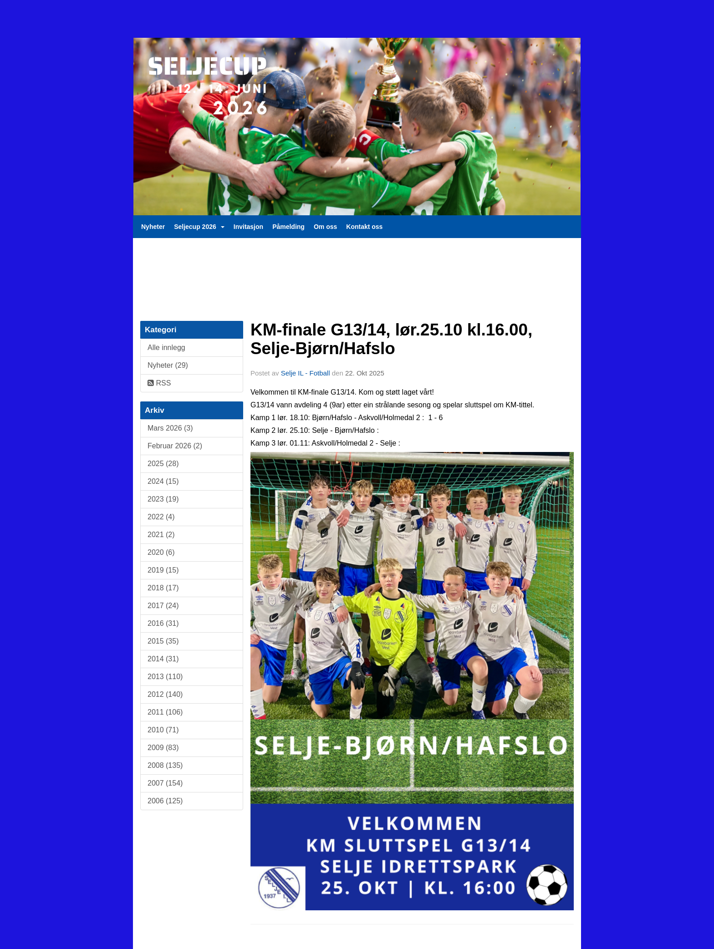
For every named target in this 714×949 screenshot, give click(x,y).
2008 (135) (165, 765)
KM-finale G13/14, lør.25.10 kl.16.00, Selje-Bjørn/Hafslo (391, 339)
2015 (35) (163, 641)
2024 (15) (163, 481)
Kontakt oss (364, 226)
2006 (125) (165, 801)
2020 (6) (161, 552)
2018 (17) (163, 588)
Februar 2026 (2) (175, 446)
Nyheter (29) (168, 365)
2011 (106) (165, 712)
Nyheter (153, 226)
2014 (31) (163, 659)
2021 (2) (161, 534)
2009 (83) (163, 747)
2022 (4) (161, 517)
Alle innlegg (166, 347)
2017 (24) (163, 605)
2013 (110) (165, 676)
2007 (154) (165, 783)
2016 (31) (163, 623)
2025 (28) (163, 463)
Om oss (325, 226)
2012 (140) (165, 694)
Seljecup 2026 (199, 226)
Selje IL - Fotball (305, 373)
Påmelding (288, 226)
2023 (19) (163, 499)
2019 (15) (163, 570)
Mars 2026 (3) (170, 428)
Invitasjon (248, 226)
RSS (159, 383)
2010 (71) (163, 730)
